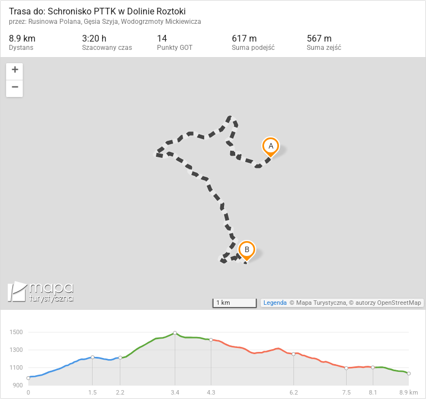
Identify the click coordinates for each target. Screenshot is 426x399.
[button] (14, 71)
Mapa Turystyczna (321, 302)
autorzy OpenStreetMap (388, 302)
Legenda (275, 302)
